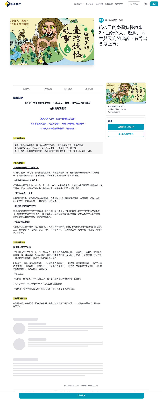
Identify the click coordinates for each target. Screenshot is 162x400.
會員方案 (99, 4)
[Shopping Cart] (146, 4)
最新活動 (89, 4)
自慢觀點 (109, 4)
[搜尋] (134, 3)
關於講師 (68, 89)
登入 (154, 4)
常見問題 (89, 89)
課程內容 (48, 89)
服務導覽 (119, 4)
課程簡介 (27, 89)
